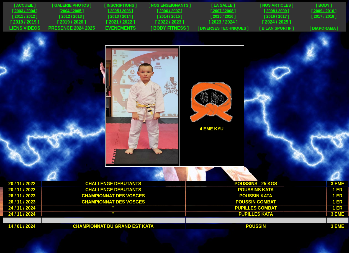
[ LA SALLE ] (223, 5)
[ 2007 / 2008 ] (223, 11)
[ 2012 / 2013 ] (71, 16)
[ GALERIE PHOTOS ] (71, 5)
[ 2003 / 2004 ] (24, 11)
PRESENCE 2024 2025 (71, 28)
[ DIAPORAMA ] (324, 28)
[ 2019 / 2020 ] (71, 22)
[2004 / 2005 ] (72, 11)
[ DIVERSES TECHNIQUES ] (223, 28)
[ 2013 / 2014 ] (120, 16)
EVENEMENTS (120, 28)
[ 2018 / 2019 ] (24, 22)
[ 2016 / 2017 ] (276, 16)
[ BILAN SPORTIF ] (276, 28)
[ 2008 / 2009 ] (276, 11)
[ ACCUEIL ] (25, 5)
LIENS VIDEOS (24, 28)
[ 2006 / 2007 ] (169, 11)
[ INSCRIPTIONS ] (120, 5)
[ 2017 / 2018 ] (324, 16)
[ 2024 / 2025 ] (276, 22)
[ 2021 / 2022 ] (120, 22)
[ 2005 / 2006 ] (120, 11)
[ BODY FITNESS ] (170, 28)
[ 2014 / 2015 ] (169, 16)
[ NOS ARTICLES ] (276, 5)
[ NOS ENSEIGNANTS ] (169, 5)
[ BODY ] (324, 5)
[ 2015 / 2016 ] (223, 16)
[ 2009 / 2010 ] (324, 11)
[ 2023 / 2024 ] (223, 22)
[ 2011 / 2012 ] (24, 16)
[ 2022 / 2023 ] (169, 22)
